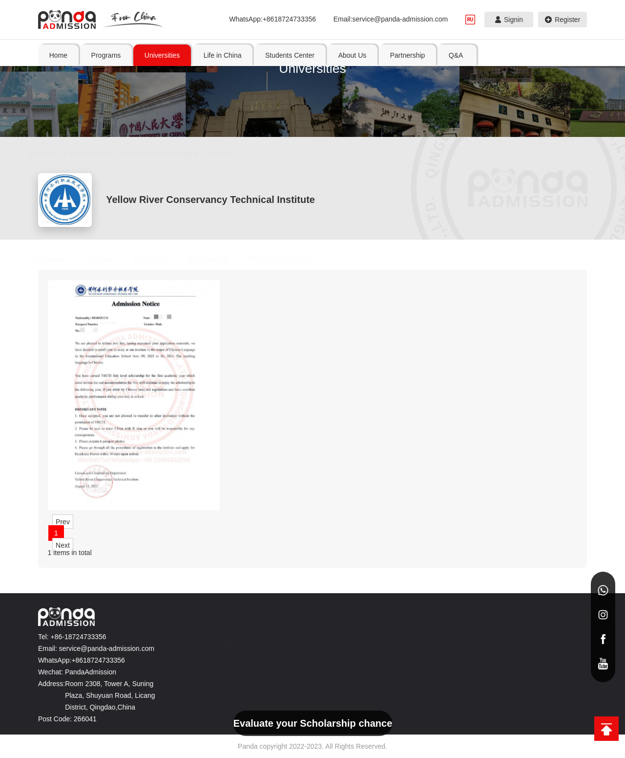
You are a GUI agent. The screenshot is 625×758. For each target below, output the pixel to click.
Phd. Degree (205, 664)
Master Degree (208, 653)
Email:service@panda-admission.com (390, 19)
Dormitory (160, 259)
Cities (315, 632)
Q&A (583, 615)
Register (563, 19)
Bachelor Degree (211, 643)
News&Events (384, 664)
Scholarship (216, 259)
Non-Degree (205, 632)
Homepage (57, 259)
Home (58, 55)
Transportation (327, 643)
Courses (110, 259)
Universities (99, 153)
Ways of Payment (389, 675)
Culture (317, 664)
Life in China (327, 615)
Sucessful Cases (388, 632)
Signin (509, 19)
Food (314, 653)
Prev (63, 521)
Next (63, 545)
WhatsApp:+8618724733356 (272, 19)
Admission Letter (288, 259)
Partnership (539, 615)
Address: (47, 684)
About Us (487, 615)
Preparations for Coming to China (409, 653)
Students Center (391, 615)
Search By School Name (168, 153)
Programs (204, 615)
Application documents (395, 643)
